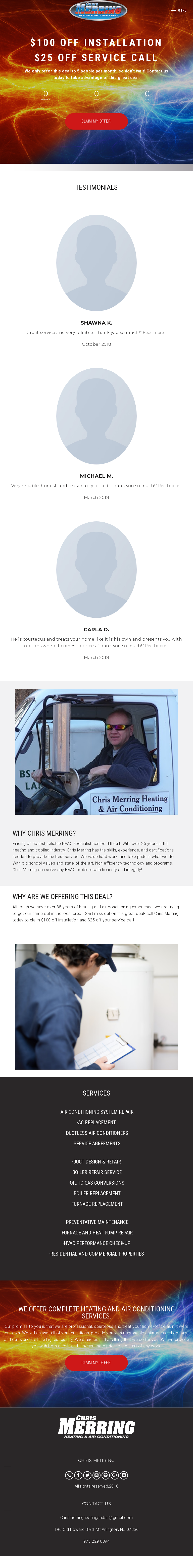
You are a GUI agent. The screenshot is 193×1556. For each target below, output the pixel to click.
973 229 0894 (96, 1541)
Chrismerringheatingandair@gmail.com (96, 1517)
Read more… (155, 332)
